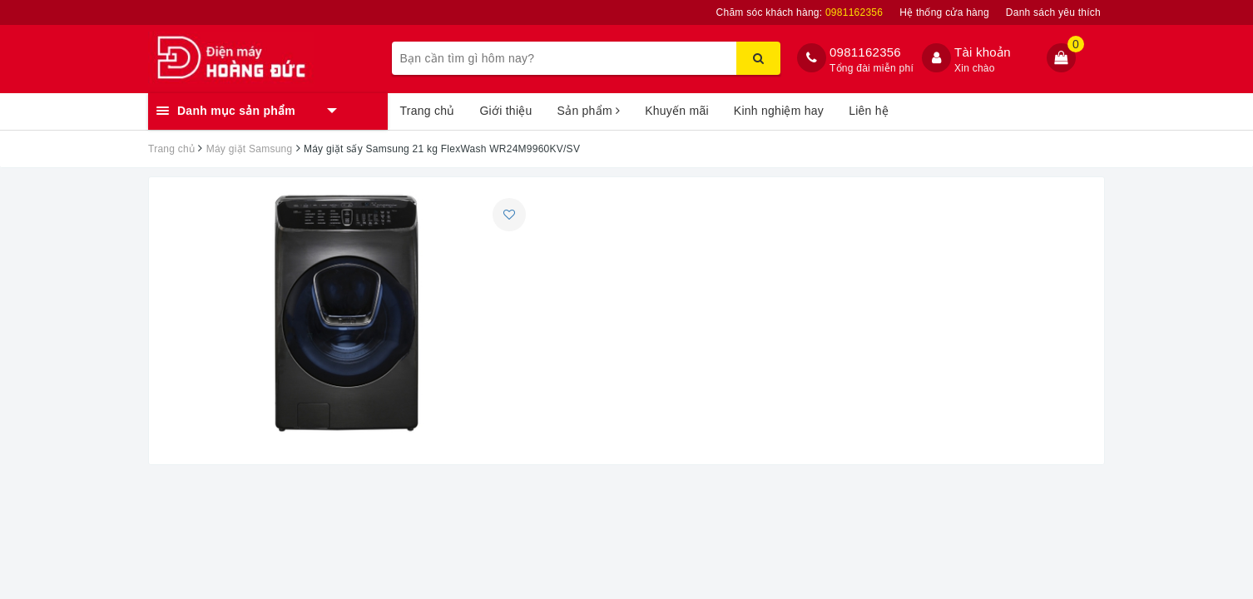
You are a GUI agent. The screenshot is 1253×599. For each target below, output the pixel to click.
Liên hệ (869, 110)
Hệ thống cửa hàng (944, 12)
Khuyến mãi (677, 110)
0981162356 (865, 52)
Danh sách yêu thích (1053, 12)
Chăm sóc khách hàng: (800, 12)
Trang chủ (427, 110)
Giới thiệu (505, 110)
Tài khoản (982, 52)
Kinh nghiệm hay (779, 110)
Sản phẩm (589, 110)
